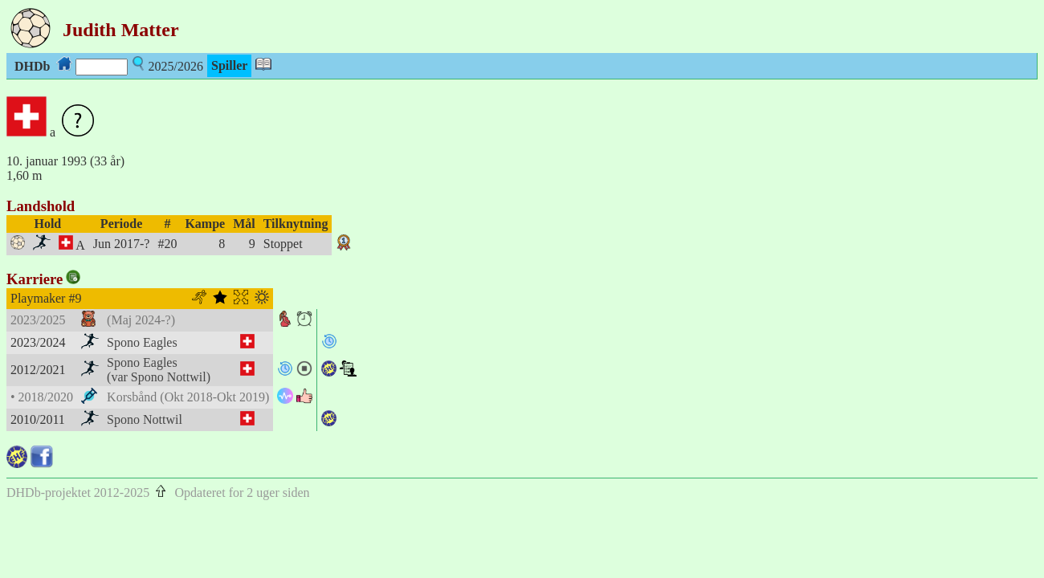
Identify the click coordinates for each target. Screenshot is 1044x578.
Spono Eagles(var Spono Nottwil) (158, 370)
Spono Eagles (142, 342)
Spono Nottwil (144, 419)
